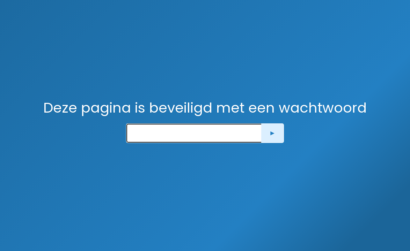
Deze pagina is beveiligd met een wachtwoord (205, 107)
